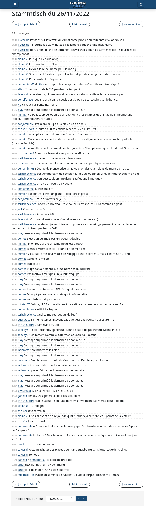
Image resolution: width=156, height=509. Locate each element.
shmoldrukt (37, 459)
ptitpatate (24, 319)
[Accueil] (78, 4)
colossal (23, 449)
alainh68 (23, 59)
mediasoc (24, 444)
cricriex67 (24, 304)
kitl (19, 104)
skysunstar (24, 390)
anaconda (24, 360)
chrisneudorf (26, 129)
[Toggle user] (140, 4)
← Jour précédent (26, 24)
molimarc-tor (26, 475)
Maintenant (79, 24)
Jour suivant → (131, 24)
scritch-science (27, 158)
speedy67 (24, 163)
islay (20, 109)
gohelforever (26, 99)
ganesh (22, 396)
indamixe (23, 350)
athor (41, 84)
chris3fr (22, 411)
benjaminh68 (26, 84)
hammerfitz (25, 426)
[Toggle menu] (15, 4)
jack (20, 209)
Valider (81, 498)
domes (22, 238)
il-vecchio (23, 40)
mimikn (22, 114)
